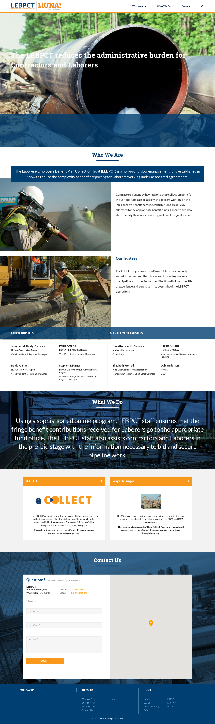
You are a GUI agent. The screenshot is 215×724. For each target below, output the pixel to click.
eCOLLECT (33, 481)
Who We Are (139, 6)
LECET (146, 702)
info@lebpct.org (79, 593)
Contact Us (87, 710)
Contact (186, 6)
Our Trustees (88, 702)
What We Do (163, 6)
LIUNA (170, 698)
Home (113, 698)
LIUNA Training (151, 706)
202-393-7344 (77, 589)
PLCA (170, 706)
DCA (146, 710)
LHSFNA (171, 702)
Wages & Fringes (123, 481)
